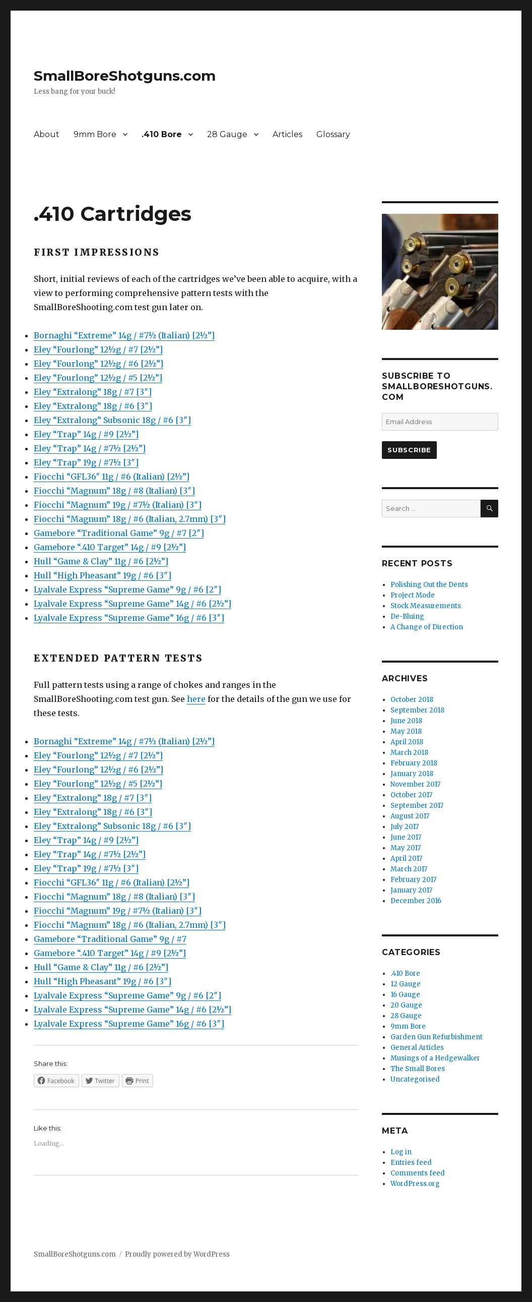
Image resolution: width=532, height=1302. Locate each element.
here (196, 699)
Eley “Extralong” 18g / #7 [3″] (93, 392)
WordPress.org (415, 1183)
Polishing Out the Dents (429, 584)
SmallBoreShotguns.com (125, 75)
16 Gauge (405, 994)
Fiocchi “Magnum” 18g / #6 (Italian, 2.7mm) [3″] (130, 519)
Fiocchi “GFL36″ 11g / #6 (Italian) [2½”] (111, 476)
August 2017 (409, 816)
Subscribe (409, 450)
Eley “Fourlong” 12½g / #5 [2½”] (98, 378)
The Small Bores (417, 1068)
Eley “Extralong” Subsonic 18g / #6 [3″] (112, 420)
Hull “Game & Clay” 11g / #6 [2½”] (101, 561)
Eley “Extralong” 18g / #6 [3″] (93, 406)
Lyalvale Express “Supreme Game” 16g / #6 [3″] (129, 618)
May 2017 (405, 848)
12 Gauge (405, 984)
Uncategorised (415, 1079)
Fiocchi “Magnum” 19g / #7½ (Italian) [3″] (118, 505)
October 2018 (411, 699)
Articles (287, 134)
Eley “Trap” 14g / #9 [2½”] (86, 434)
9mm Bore (95, 134)
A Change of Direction (426, 627)
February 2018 (413, 763)
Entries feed (411, 1162)
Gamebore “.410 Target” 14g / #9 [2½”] (110, 547)
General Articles (417, 1047)
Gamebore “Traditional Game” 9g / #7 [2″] (119, 533)
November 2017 (415, 784)
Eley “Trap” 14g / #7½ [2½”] (90, 448)
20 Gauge (406, 1005)
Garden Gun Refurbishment (436, 1037)
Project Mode (412, 595)
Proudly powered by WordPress (177, 1254)
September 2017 (416, 805)
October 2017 (411, 795)
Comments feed (417, 1173)
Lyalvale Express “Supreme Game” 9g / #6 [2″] (127, 589)
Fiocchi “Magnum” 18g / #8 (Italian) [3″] (114, 491)
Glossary (333, 134)
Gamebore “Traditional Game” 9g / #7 (110, 939)
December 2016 (415, 901)
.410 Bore (162, 134)
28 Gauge (227, 134)
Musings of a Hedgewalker (435, 1058)
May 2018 (406, 731)
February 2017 (413, 879)
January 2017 (411, 890)
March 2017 (408, 869)
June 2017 (405, 837)
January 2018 (411, 774)
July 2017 (404, 826)
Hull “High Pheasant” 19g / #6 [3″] (102, 575)
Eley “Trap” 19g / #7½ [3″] (86, 462)
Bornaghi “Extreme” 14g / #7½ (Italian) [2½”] (124, 335)
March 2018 (409, 752)
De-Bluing (407, 616)
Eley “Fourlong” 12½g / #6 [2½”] (98, 364)
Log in (401, 1152)
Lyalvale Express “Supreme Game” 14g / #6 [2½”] (132, 604)
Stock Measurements (425, 606)
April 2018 (406, 742)
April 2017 (406, 858)
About (46, 134)
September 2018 (417, 710)
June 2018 (406, 721)
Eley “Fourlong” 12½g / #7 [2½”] (98, 349)
